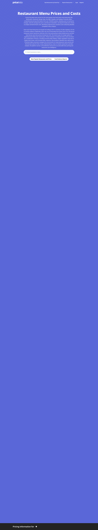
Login (76, 2)
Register (82, 2)
